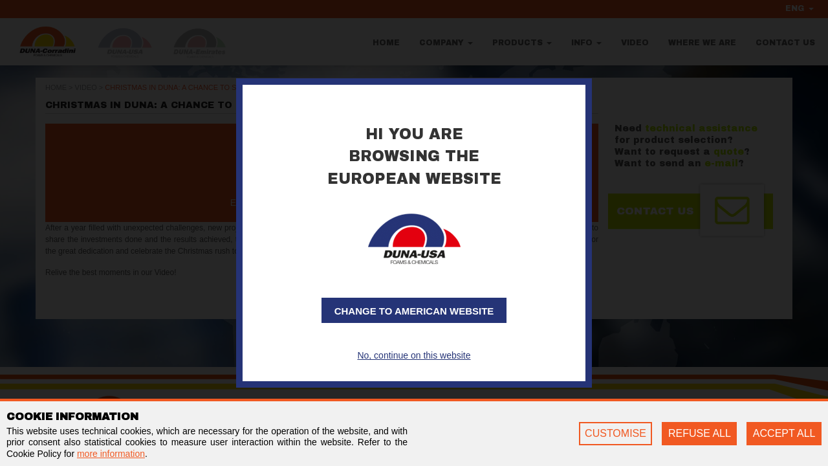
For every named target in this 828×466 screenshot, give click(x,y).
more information (111, 454)
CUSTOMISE (615, 433)
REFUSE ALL (699, 433)
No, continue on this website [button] (413, 355)
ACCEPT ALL (784, 433)
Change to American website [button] (414, 310)
